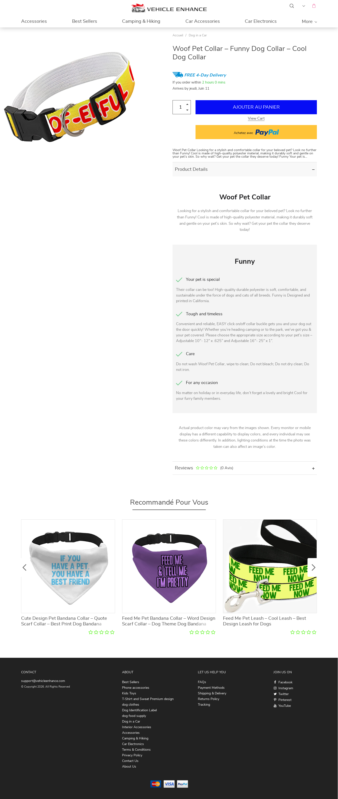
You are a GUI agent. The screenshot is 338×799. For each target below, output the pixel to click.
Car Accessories (202, 21)
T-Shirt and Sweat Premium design (148, 699)
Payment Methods (211, 687)
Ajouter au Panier (256, 107)
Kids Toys (129, 693)
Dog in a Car (198, 35)
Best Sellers (84, 21)
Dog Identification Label (139, 710)
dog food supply (134, 716)
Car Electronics (261, 21)
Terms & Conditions (136, 749)
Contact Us (130, 761)
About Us (129, 766)
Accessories (34, 21)
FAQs (202, 682)
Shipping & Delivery (212, 693)
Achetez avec (256, 132)
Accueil (178, 35)
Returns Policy (208, 699)
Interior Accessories (136, 727)
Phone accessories (135, 687)
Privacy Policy (132, 755)
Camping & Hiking (141, 21)
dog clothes (130, 704)
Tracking (204, 704)
